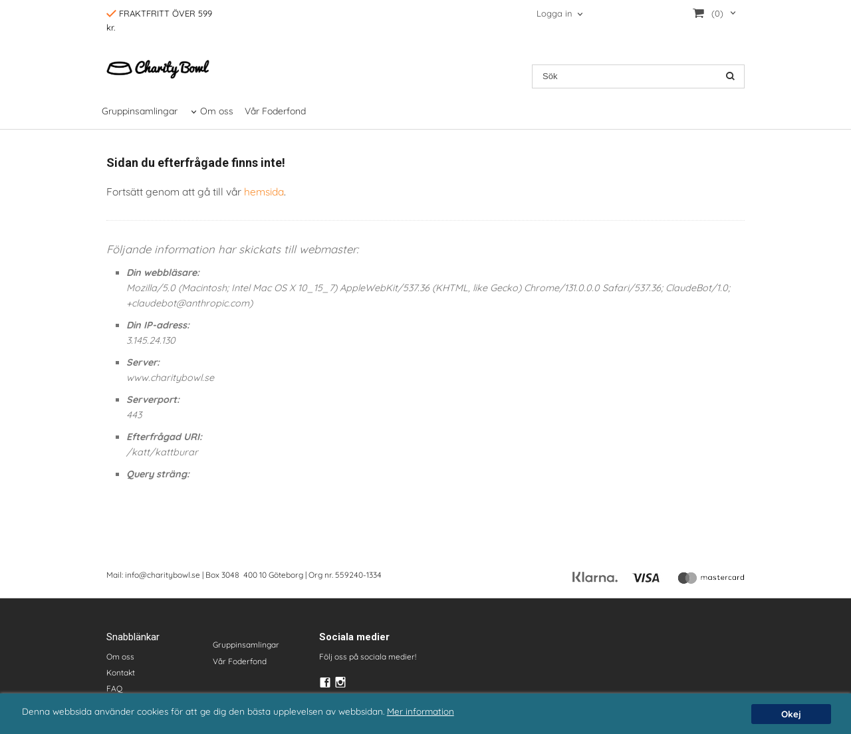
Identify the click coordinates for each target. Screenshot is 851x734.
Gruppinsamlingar (140, 111)
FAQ (114, 688)
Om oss (216, 111)
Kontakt (120, 672)
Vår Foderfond (275, 111)
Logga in (554, 13)
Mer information (420, 711)
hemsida (264, 191)
